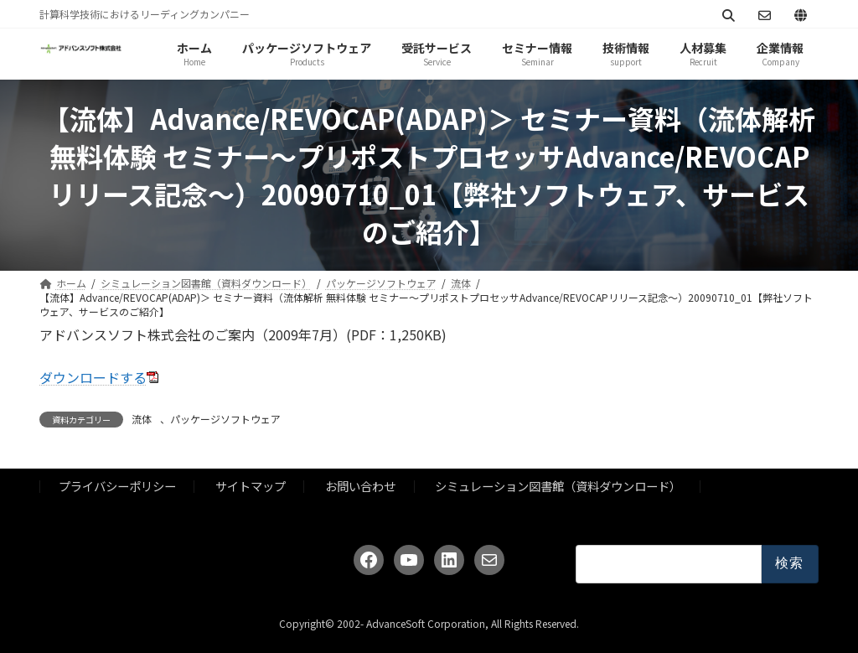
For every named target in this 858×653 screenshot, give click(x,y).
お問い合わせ (360, 486)
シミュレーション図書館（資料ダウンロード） (558, 486)
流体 (142, 419)
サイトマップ (250, 486)
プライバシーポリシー (117, 486)
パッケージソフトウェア (225, 419)
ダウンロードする (93, 377)
